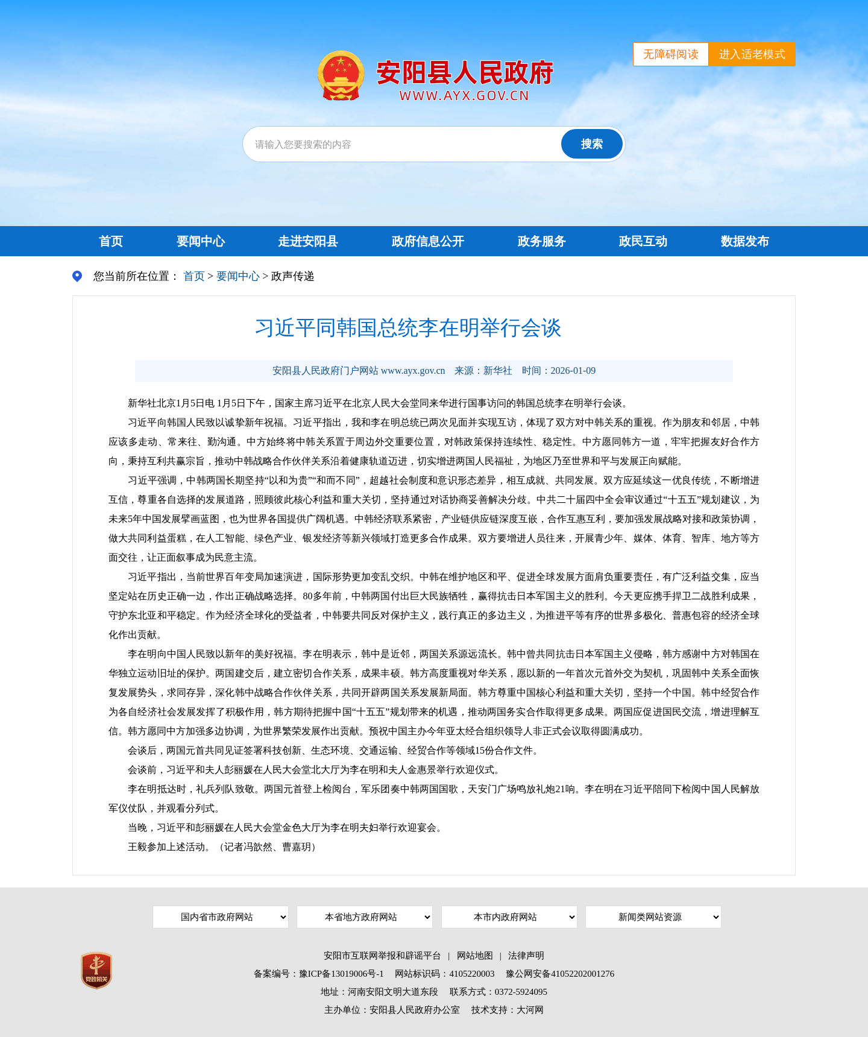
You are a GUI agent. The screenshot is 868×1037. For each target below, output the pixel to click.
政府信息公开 (428, 241)
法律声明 (526, 955)
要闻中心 (201, 241)
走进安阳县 (308, 241)
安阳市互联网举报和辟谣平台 (382, 955)
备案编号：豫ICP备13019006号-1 (319, 974)
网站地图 (475, 955)
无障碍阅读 (671, 54)
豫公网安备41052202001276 (560, 974)
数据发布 (745, 241)
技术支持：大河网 (507, 1010)
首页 (111, 241)
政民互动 (643, 241)
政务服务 (542, 241)
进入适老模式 (752, 54)
